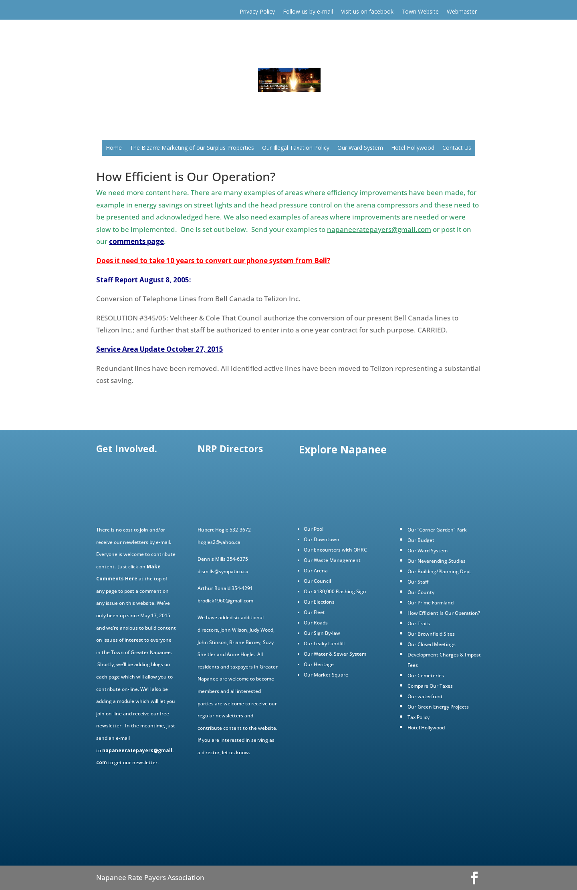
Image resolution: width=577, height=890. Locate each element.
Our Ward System (360, 147)
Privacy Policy (257, 11)
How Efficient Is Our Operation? (444, 613)
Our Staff (418, 581)
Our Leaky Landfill (324, 643)
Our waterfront (425, 696)
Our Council (317, 581)
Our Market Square (326, 674)
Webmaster (462, 11)
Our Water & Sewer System (335, 653)
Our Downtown (321, 539)
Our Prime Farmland (431, 602)
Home (114, 147)
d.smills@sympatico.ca (223, 571)
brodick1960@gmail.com (225, 600)
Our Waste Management (332, 560)
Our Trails (419, 623)
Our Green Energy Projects (438, 706)
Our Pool (313, 529)
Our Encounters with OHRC (335, 549)
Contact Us (456, 147)
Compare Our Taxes (430, 686)
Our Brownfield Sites (431, 633)
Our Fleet (314, 612)
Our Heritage (319, 664)
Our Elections (319, 601)
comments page (136, 241)
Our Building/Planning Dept (439, 571)
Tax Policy (419, 717)
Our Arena (316, 570)
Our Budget (421, 540)
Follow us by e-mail (308, 11)
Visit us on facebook (367, 11)
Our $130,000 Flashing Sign (335, 591)
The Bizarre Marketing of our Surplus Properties (192, 147)
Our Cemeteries (426, 675)
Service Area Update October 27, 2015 (159, 349)
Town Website (420, 11)
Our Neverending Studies (437, 561)
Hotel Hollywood (412, 147)
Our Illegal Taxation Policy (295, 147)
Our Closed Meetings (432, 644)
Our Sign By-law (322, 633)
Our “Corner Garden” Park (437, 529)
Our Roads (316, 622)
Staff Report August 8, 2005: (143, 279)
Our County (421, 592)
